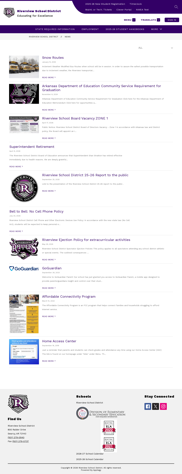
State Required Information (55, 29)
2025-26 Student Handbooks (125, 29)
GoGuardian (52, 268)
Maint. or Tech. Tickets (98, 9)
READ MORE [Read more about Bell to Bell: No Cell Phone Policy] (16, 231)
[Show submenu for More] (154, 29)
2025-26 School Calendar (90, 459)
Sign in (172, 20)
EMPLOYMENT (90, 29)
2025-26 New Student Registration (105, 4)
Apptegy (97, 470)
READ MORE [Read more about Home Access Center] (49, 361)
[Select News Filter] (155, 48)
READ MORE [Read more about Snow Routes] (49, 77)
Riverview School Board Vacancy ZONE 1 (75, 118)
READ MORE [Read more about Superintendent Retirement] (16, 166)
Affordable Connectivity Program (69, 297)
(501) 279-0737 (20, 441)
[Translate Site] (150, 20)
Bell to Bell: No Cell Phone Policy (36, 211)
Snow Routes (53, 58)
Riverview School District (43, 36)
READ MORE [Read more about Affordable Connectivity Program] (49, 316)
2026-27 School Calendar (90, 453)
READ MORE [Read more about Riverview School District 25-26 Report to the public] (49, 191)
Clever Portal (124, 9)
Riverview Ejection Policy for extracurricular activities (86, 240)
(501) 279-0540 (16, 437)
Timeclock (136, 4)
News (68, 36)
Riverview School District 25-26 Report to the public (85, 175)
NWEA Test (142, 9)
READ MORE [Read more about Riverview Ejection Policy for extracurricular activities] (49, 259)
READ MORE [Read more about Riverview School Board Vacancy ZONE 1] (49, 138)
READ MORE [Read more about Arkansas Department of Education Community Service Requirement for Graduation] (49, 110)
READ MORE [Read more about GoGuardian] (49, 288)
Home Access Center (59, 341)
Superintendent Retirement (31, 147)
